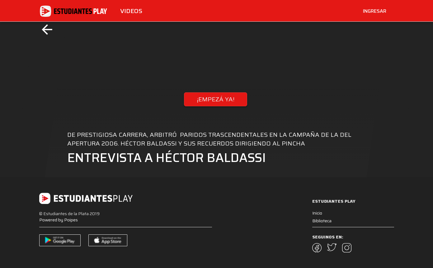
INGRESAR (374, 11)
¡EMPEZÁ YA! (215, 99)
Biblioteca (322, 220)
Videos (131, 11)
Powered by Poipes (58, 219)
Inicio (317, 213)
